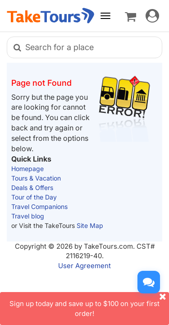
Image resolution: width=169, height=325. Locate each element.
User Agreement (84, 265)
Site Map (90, 225)
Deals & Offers (32, 187)
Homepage (27, 168)
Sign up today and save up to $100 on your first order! (89, 304)
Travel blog (27, 216)
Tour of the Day (34, 197)
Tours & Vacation (36, 178)
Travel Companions (39, 206)
